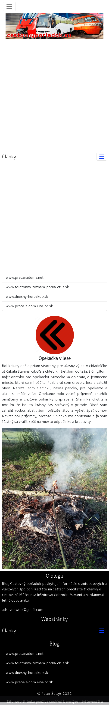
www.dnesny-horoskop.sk (27, 296)
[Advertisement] (54, 93)
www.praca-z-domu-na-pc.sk (29, 306)
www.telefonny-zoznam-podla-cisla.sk (37, 287)
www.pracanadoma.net (25, 277)
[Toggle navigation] (9, 6)
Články (9, 156)
